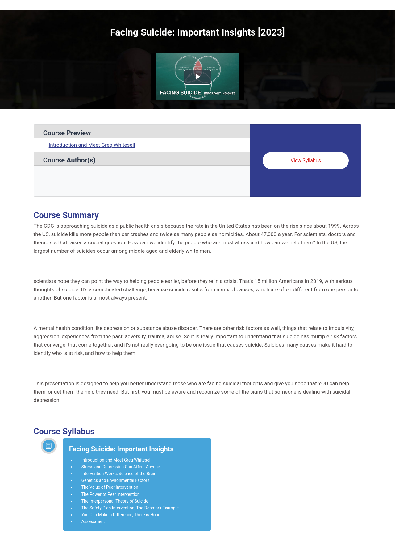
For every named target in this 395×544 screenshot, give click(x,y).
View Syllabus (306, 160)
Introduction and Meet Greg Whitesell (92, 145)
